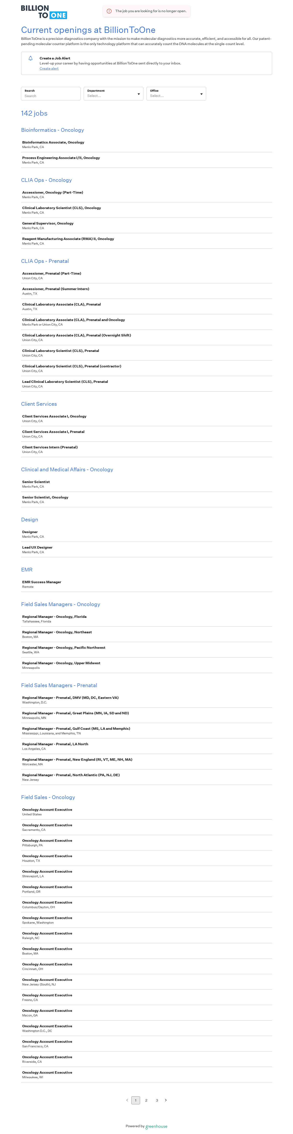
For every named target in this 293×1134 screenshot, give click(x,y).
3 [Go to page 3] (157, 1100)
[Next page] (166, 1100)
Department (96, 91)
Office (154, 91)
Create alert (49, 68)
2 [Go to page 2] (146, 1100)
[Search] (50, 96)
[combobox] (87, 95)
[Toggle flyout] (138, 94)
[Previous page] (127, 1100)
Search (30, 91)
